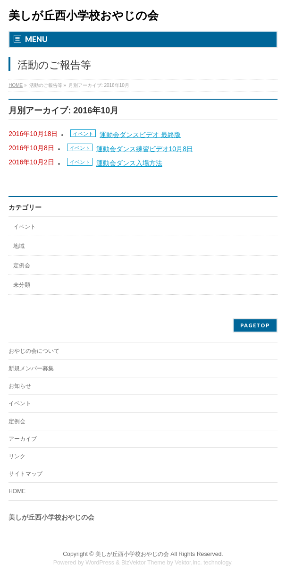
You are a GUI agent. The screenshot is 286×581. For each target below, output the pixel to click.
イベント (83, 134)
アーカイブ (22, 439)
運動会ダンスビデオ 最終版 (140, 134)
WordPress (99, 562)
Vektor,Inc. (188, 562)
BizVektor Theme (143, 562)
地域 (19, 246)
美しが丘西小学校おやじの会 (83, 15)
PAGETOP (255, 325)
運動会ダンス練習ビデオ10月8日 (144, 149)
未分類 (21, 285)
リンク (16, 456)
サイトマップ (25, 473)
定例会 (21, 265)
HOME (16, 491)
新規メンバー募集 (31, 368)
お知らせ (19, 386)
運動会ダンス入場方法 (129, 163)
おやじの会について (33, 351)
